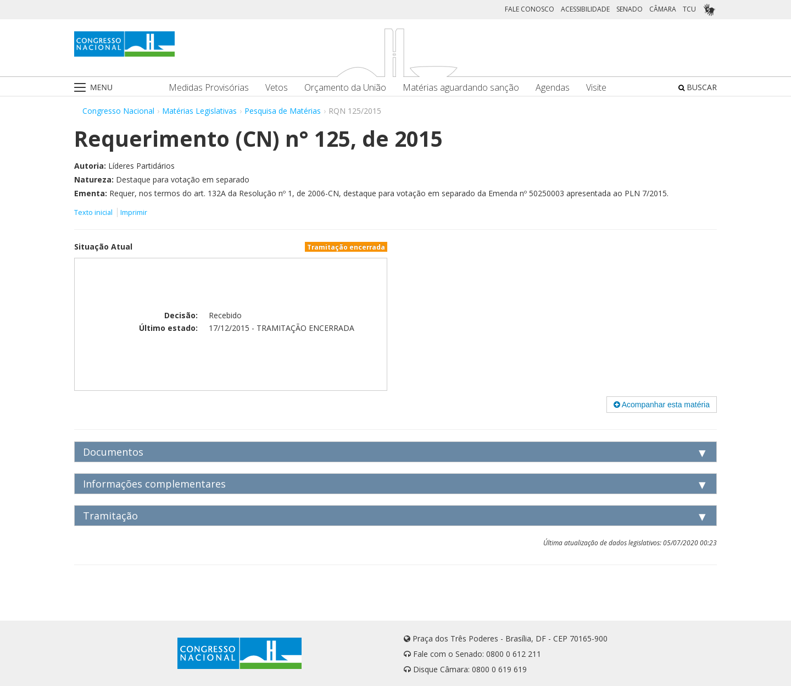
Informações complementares (154, 483)
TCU (689, 9)
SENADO (629, 9)
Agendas (553, 87)
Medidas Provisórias (209, 87)
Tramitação (110, 515)
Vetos (276, 87)
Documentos (113, 451)
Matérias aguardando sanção (461, 87)
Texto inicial (94, 212)
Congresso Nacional (118, 111)
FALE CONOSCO (529, 9)
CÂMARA (662, 9)
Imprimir (133, 212)
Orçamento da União (345, 87)
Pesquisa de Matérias (282, 111)
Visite (596, 87)
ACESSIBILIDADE (585, 9)
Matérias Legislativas (199, 111)
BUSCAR (697, 87)
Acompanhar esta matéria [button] (662, 404)
